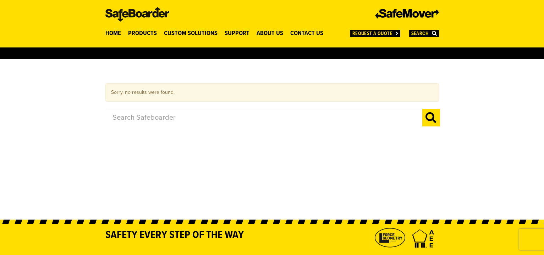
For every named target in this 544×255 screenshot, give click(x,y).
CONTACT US (306, 33)
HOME (113, 33)
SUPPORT (237, 33)
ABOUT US (270, 33)
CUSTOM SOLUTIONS (191, 33)
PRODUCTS (142, 33)
